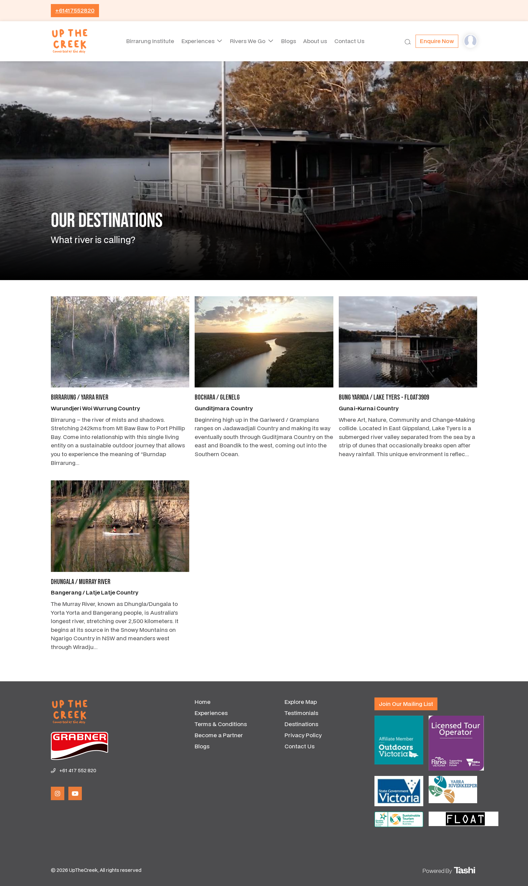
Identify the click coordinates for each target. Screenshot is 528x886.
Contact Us (352, 41)
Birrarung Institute (147, 41)
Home (202, 702)
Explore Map (301, 702)
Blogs (288, 41)
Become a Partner (219, 735)
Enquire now (437, 41)
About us (317, 41)
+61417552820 (75, 10)
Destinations (301, 724)
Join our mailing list (406, 704)
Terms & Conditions (221, 724)
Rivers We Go (247, 41)
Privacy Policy (303, 735)
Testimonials (301, 713)
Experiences (197, 41)
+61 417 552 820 (77, 770)
